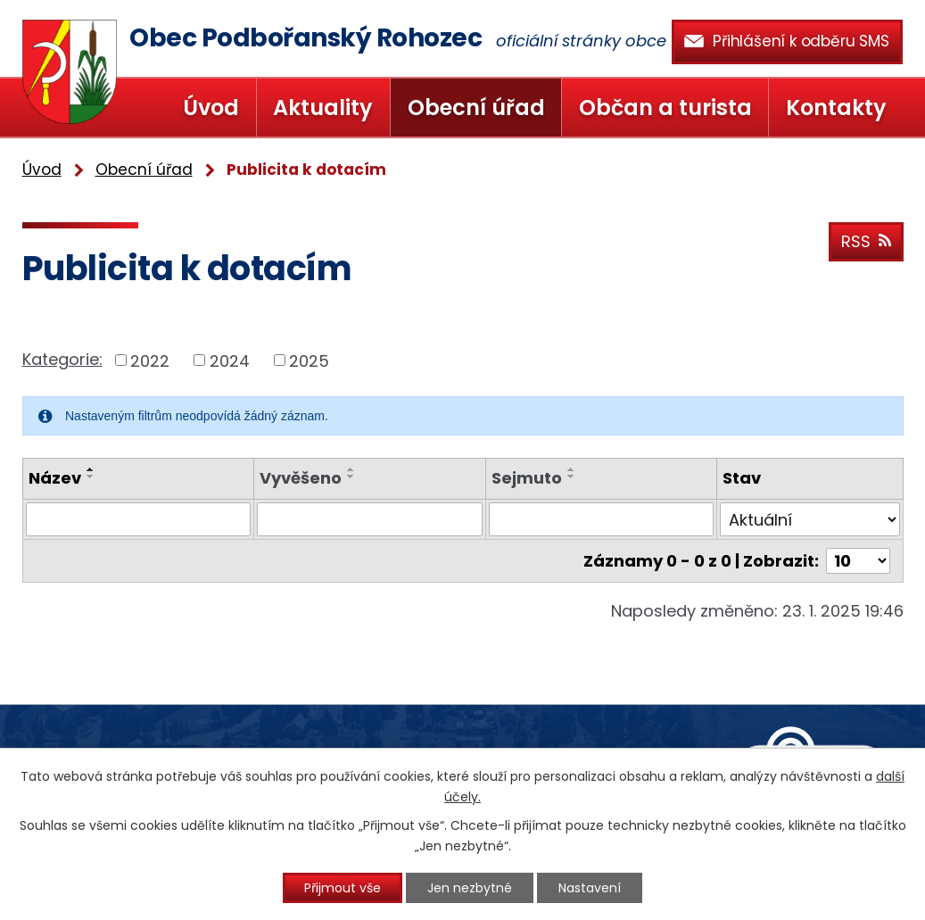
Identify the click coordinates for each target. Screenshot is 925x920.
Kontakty (836, 107)
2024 (230, 360)
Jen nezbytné (469, 888)
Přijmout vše (342, 888)
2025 (309, 360)
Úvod (211, 107)
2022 (149, 360)
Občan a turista (665, 107)
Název (55, 478)
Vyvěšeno (301, 478)
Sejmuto (526, 478)
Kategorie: (62, 359)
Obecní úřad (476, 107)
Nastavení (589, 888)
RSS (866, 241)
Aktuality (323, 107)
